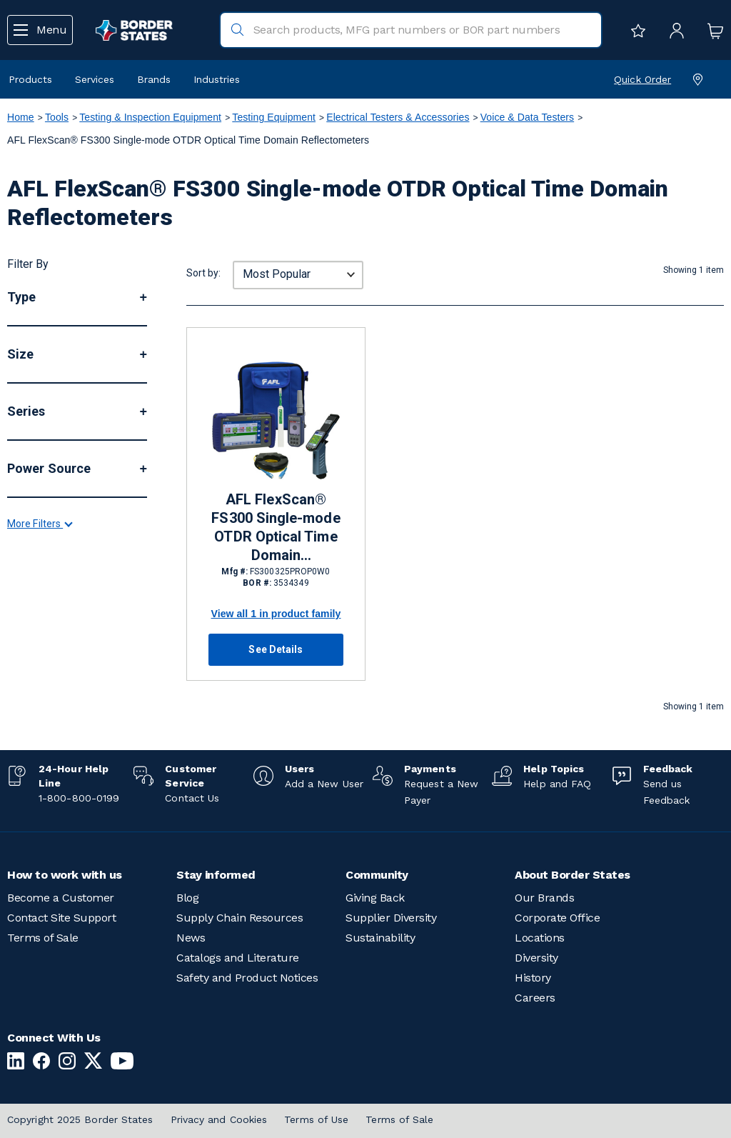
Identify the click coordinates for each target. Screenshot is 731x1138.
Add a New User (324, 783)
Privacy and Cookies (219, 1119)
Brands (154, 79)
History (533, 977)
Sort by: (203, 273)
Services (94, 79)
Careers (535, 997)
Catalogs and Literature (237, 957)
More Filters (39, 673)
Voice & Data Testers (527, 117)
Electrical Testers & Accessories (397, 117)
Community (377, 875)
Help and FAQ (557, 783)
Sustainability (380, 937)
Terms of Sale (43, 937)
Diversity (536, 957)
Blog (187, 897)
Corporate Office (557, 917)
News (190, 937)
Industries (216, 79)
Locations (540, 937)
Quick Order (642, 79)
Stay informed (216, 875)
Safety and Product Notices (247, 977)
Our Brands (544, 897)
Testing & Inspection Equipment (150, 117)
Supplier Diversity (391, 917)
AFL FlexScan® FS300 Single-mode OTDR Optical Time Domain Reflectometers (275, 528)
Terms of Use (316, 1119)
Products (30, 79)
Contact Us (192, 798)
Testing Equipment (274, 117)
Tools (57, 117)
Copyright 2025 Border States (80, 1119)
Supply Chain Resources (239, 917)
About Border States (572, 875)
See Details (275, 649)
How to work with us (64, 875)
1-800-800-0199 (79, 798)
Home (20, 117)
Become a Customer (60, 897)
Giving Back (375, 897)
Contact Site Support (61, 917)
